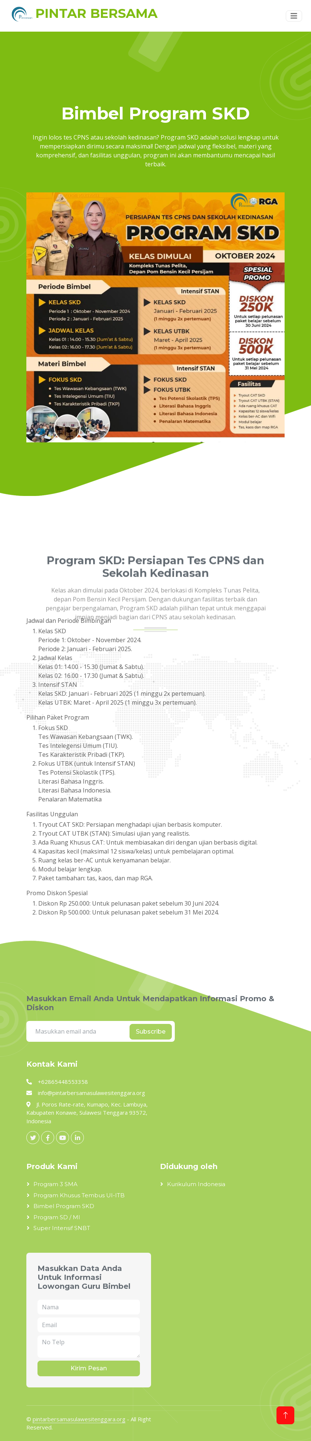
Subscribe (151, 1031)
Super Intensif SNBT (61, 1228)
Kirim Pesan (89, 1368)
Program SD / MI (56, 1217)
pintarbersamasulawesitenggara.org (79, 1419)
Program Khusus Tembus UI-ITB (79, 1195)
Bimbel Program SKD (63, 1206)
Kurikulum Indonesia (196, 1184)
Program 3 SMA (55, 1184)
